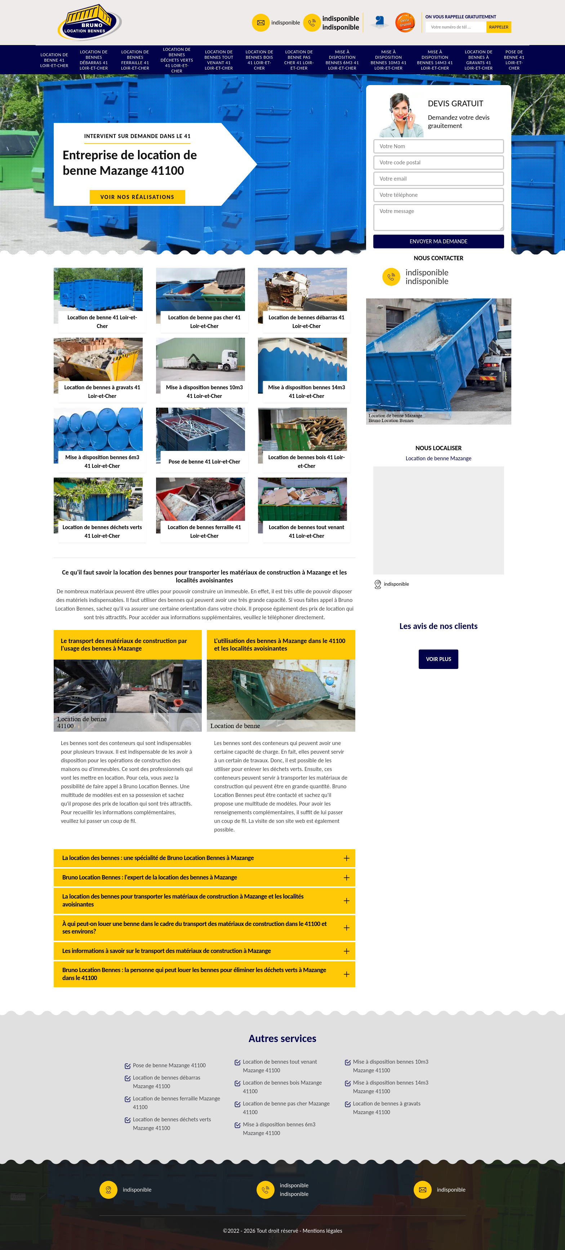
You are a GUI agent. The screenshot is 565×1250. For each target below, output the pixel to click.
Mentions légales (322, 1230)
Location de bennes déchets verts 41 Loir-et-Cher (177, 60)
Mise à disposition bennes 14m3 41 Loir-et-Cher (435, 60)
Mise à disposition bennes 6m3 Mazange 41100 (279, 1128)
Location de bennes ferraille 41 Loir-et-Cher (135, 60)
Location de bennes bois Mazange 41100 (282, 1087)
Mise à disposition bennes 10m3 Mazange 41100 (390, 1066)
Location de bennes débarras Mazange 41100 (166, 1082)
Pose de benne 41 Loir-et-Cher (514, 60)
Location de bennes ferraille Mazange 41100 (176, 1103)
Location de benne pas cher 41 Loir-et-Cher (299, 60)
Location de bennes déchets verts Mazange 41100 (172, 1123)
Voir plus (438, 659)
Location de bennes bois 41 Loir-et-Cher (259, 60)
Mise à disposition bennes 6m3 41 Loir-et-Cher (342, 60)
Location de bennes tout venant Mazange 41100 (280, 1066)
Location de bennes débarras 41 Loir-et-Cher (94, 60)
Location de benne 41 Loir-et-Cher (54, 60)
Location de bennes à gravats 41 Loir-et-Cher (478, 60)
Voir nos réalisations (138, 197)
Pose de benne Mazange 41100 (169, 1065)
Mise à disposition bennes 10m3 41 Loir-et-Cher (388, 60)
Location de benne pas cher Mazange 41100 (286, 1108)
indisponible (285, 22)
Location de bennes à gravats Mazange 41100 (387, 1108)
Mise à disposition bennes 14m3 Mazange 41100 (390, 1087)
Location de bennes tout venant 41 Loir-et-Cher (218, 60)
